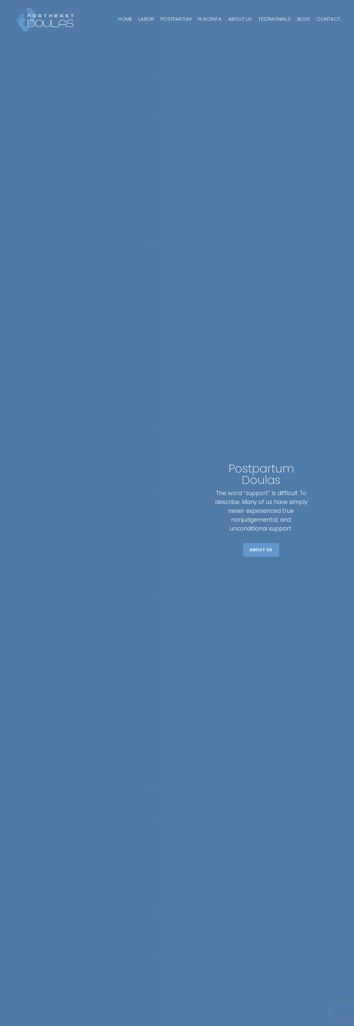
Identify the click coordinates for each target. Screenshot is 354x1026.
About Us (261, 550)
